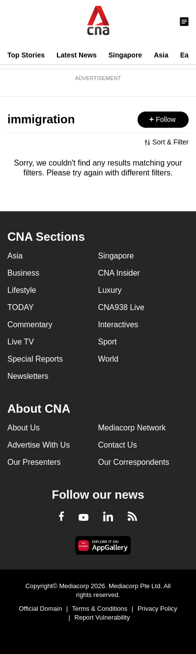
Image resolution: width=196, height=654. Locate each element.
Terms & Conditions (100, 608)
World (108, 359)
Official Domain (40, 608)
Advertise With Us (38, 445)
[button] (163, 120)
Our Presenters (33, 462)
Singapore (125, 55)
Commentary (30, 324)
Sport (107, 342)
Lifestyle (21, 290)
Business (23, 273)
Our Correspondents (133, 462)
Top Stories (26, 55)
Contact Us (117, 445)
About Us (23, 428)
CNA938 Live (121, 307)
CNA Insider (119, 273)
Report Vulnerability (102, 617)
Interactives (118, 324)
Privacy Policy (157, 608)
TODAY (20, 307)
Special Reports (35, 359)
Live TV (20, 342)
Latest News (76, 55)
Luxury (110, 290)
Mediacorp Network (132, 428)
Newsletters (28, 376)
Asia (161, 55)
